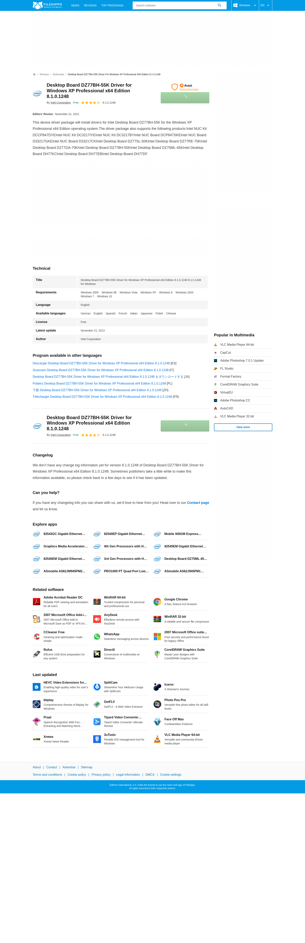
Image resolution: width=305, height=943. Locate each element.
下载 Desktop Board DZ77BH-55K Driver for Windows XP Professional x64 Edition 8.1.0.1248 (97, 390)
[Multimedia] (58, 74)
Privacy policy (101, 774)
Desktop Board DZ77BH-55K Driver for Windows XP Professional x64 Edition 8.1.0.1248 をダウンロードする (108, 376)
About (37, 767)
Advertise (68, 767)
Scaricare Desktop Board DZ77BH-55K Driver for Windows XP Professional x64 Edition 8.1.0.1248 (101, 370)
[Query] (179, 5)
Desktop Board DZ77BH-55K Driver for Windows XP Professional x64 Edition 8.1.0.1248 (89, 90)
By (59, 102)
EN (266, 5)
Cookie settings (170, 774)
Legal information (128, 774)
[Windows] (44, 74)
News (75, 5)
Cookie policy (76, 774)
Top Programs (112, 5)
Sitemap (86, 767)
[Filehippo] (47, 5)
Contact (51, 767)
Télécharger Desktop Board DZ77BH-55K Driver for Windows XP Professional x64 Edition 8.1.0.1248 (102, 396)
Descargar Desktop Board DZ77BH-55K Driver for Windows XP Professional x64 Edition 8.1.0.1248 (101, 363)
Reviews (90, 5)
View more (243, 427)
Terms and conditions (47, 774)
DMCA (150, 774)
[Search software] (219, 5)
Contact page (198, 503)
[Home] (34, 74)
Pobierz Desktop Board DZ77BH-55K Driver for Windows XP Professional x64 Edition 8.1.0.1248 (99, 383)
